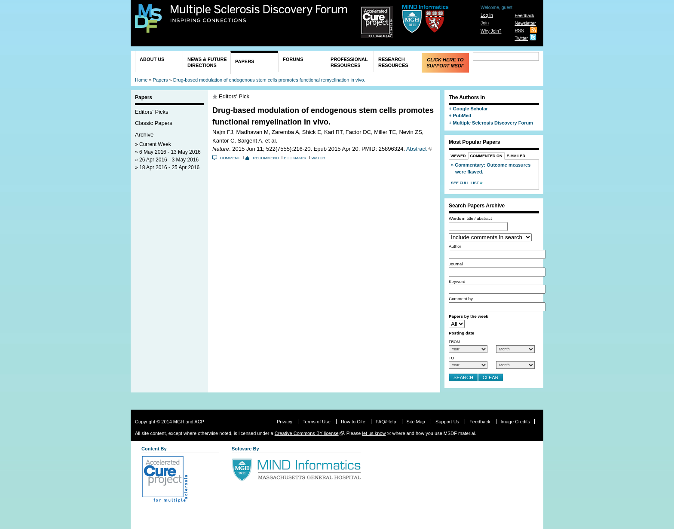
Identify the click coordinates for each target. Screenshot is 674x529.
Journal (456, 263)
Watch (318, 158)
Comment (230, 158)
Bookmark (295, 158)
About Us (152, 59)
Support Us (447, 421)
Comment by (461, 298)
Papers (244, 61)
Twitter (521, 38)
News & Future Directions (207, 62)
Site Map (416, 421)
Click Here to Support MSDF (445, 62)
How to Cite (353, 421)
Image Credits (515, 421)
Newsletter (525, 23)
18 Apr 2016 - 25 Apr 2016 (169, 167)
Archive (144, 134)
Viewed (458, 156)
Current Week (155, 144)
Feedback (524, 15)
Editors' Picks (151, 112)
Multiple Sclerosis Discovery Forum (259, 13)
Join (485, 23)
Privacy (284, 421)
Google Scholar (470, 108)
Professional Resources (349, 62)
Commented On (486, 156)
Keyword (457, 281)
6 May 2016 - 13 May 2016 (170, 152)
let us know (374, 433)
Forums (293, 59)
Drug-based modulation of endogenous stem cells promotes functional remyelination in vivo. (269, 79)
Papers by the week (468, 316)
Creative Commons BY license (307, 433)
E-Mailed (516, 156)
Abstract (416, 149)
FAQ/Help (386, 421)
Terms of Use (317, 421)
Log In (487, 15)
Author (455, 246)
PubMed (462, 115)
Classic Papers (153, 123)
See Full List (465, 183)
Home (141, 79)
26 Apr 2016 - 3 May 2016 (169, 160)
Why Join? (491, 31)
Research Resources (393, 62)
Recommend (266, 158)
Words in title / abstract (470, 218)
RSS (519, 30)
